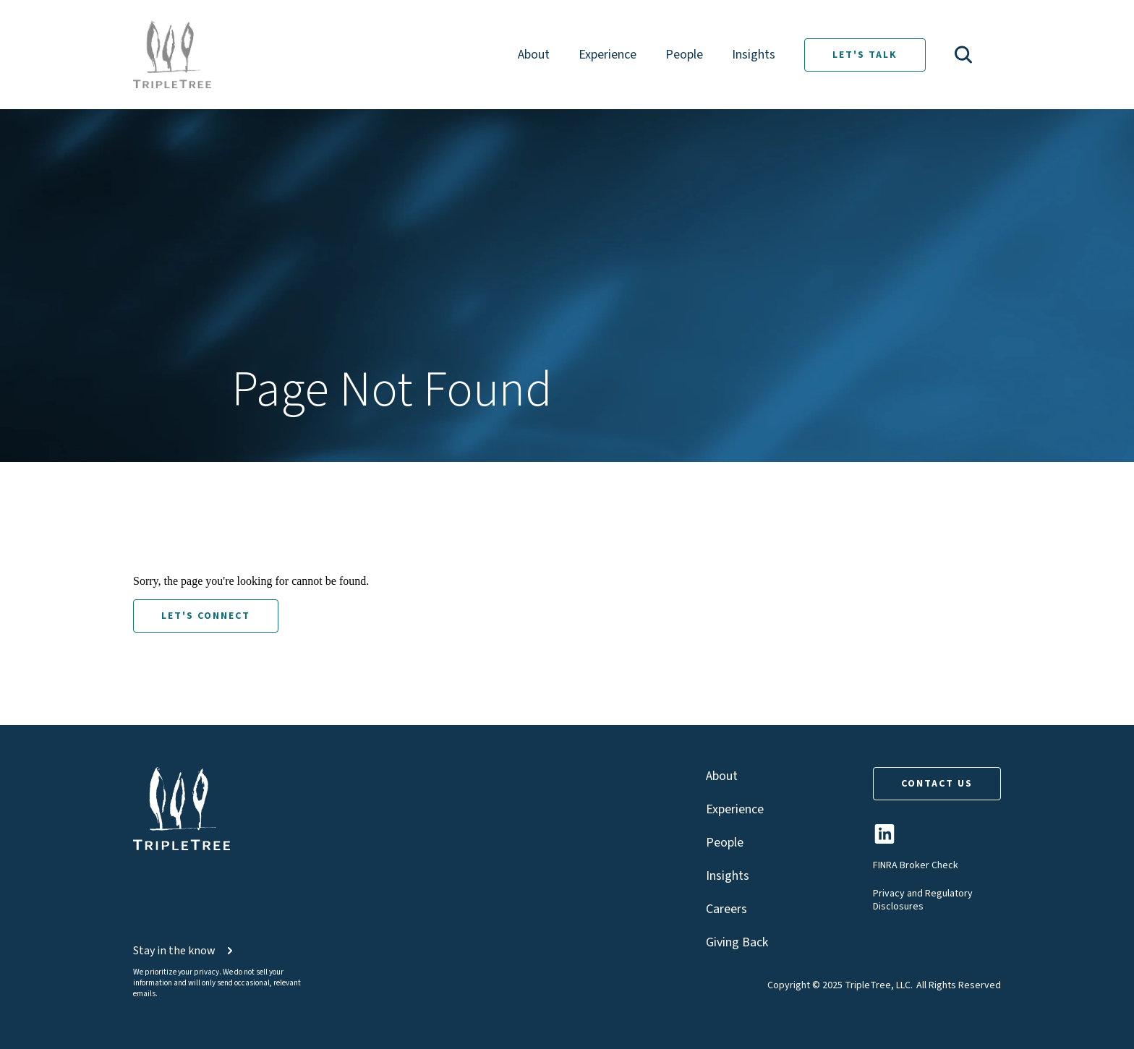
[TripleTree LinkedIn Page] (884, 840)
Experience (607, 55)
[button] (963, 55)
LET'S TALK (865, 55)
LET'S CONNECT (205, 616)
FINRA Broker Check (915, 865)
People (684, 55)
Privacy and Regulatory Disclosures (923, 900)
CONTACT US (937, 783)
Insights (753, 55)
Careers (726, 909)
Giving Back (737, 942)
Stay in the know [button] (184, 951)
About (534, 55)
